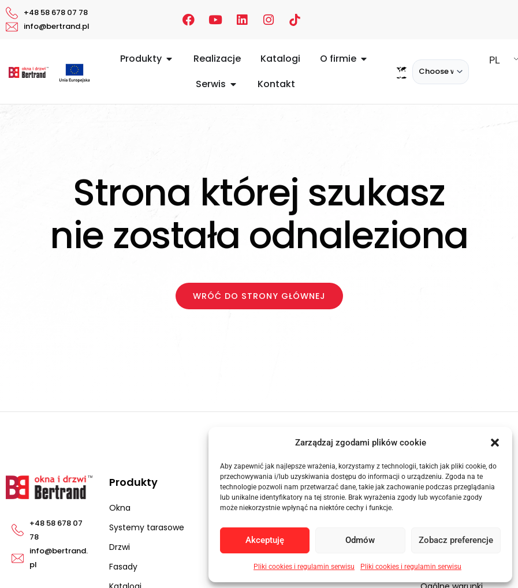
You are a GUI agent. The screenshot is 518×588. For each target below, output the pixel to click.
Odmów (360, 540)
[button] (495, 442)
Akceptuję (264, 540)
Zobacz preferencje (456, 540)
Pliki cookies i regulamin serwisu (304, 567)
